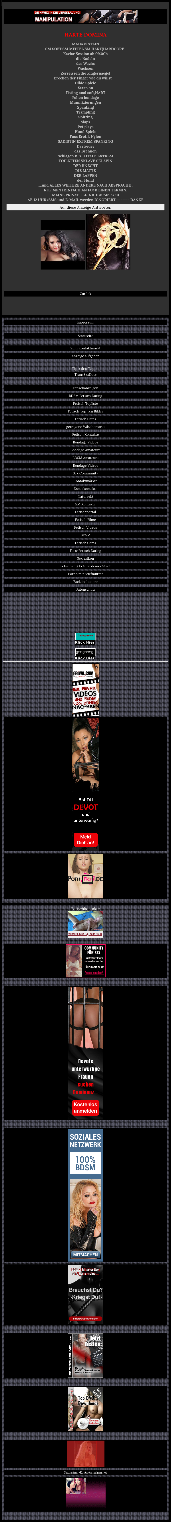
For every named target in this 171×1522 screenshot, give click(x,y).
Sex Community (85, 473)
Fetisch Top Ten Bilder (85, 411)
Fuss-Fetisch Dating (85, 551)
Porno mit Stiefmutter (85, 574)
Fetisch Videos (85, 527)
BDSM (85, 535)
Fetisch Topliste (85, 403)
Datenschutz (85, 589)
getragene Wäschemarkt (85, 427)
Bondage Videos (85, 442)
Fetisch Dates (85, 419)
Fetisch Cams (85, 543)
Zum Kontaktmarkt (86, 348)
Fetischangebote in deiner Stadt (85, 566)
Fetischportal (85, 512)
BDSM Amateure (85, 458)
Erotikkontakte (85, 489)
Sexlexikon (85, 558)
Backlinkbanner (85, 582)
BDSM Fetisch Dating (85, 396)
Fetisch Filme (85, 520)
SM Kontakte (85, 504)
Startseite (85, 336)
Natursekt (85, 496)
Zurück (85, 294)
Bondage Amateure (86, 450)
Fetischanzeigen (85, 388)
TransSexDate (85, 374)
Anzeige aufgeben (86, 356)
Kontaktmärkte (85, 481)
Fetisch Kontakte (85, 434)
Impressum (85, 322)
